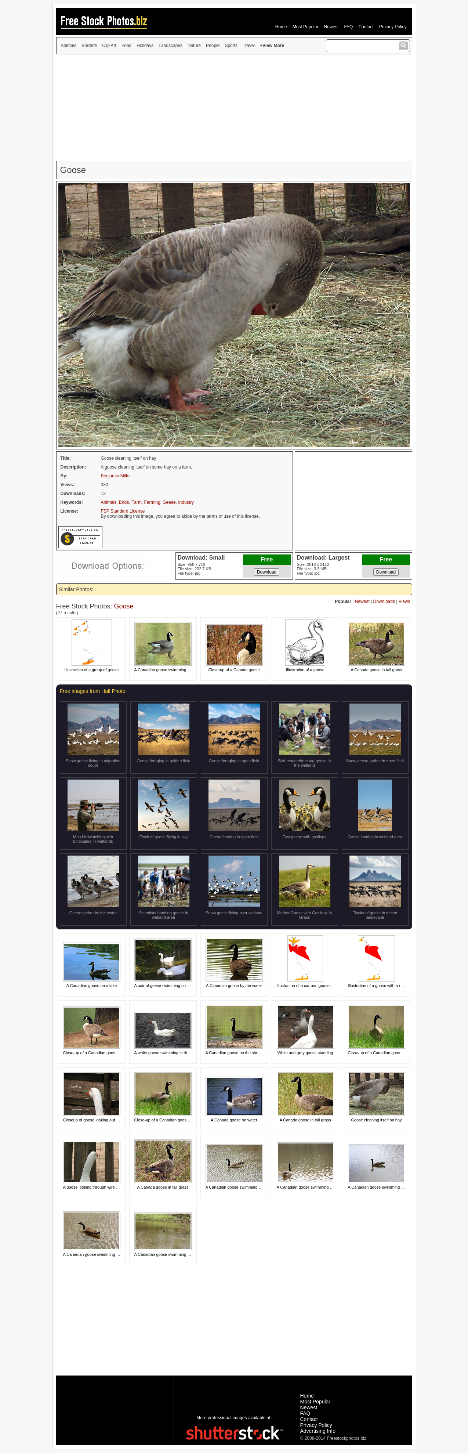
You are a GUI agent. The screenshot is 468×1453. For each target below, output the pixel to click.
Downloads (384, 601)
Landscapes (170, 45)
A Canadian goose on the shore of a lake (242, 1053)
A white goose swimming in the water (167, 1053)
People (213, 45)
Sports (231, 45)
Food (126, 45)
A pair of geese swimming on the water (169, 985)
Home (281, 26)
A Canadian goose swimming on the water (172, 670)
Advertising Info (318, 1431)
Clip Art (109, 45)
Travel (249, 45)
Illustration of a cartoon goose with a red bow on (320, 985)
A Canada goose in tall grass (376, 670)
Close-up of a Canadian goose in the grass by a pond (395, 1053)
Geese (169, 502)
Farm (136, 502)
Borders (89, 45)
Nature (194, 45)
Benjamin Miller (116, 475)
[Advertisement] (234, 107)
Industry (186, 502)
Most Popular (306, 26)
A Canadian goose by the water (234, 985)
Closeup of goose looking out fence (94, 1120)
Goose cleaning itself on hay (376, 1120)
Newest (331, 26)
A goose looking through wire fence (94, 1187)
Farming (152, 502)
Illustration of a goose (305, 670)
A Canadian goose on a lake (91, 985)
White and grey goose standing (305, 1053)
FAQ (348, 26)
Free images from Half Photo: (93, 691)
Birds (124, 502)
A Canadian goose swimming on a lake (240, 1187)
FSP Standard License (123, 511)
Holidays (145, 45)
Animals (69, 45)
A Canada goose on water (234, 1120)
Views (404, 601)
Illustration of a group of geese (92, 670)
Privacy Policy (393, 26)
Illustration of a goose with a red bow (381, 985)
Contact (365, 26)
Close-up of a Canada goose (234, 670)
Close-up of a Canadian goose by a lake (99, 1053)
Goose (124, 606)
